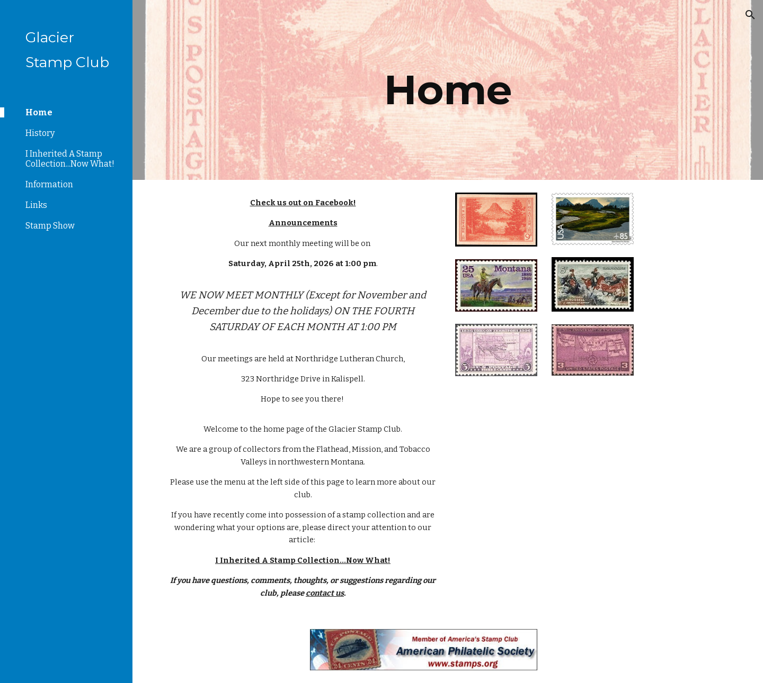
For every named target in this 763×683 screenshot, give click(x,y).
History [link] (40, 133)
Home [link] (38, 112)
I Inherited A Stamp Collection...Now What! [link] (69, 159)
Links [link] (36, 205)
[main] (448, 90)
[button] (750, 15)
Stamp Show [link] (50, 226)
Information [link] (49, 184)
